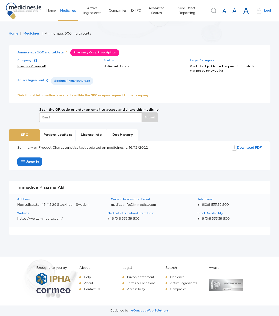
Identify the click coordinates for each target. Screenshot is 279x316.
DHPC (136, 10)
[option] (72, 81)
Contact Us (92, 289)
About (88, 283)
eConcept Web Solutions (150, 310)
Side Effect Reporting (187, 11)
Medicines (68, 10)
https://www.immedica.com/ (40, 219)
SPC (24, 135)
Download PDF (247, 148)
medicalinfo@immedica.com (133, 205)
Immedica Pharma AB (31, 66)
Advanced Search (156, 11)
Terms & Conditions (141, 283)
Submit (150, 117)
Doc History (122, 135)
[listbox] (72, 81)
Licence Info (91, 135)
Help (87, 277)
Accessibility (136, 289)
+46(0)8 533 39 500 (213, 205)
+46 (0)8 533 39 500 (123, 219)
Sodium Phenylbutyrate (72, 80)
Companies (118, 10)
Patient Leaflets (58, 135)
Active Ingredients (92, 11)
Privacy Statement (140, 277)
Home (51, 10)
